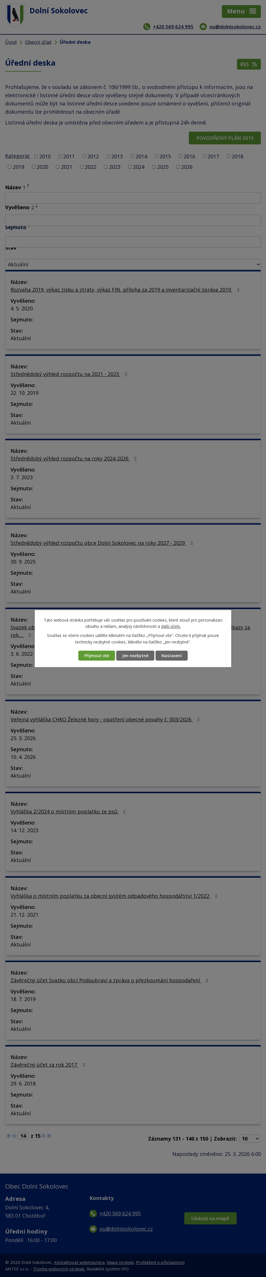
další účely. (171, 626)
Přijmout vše (96, 655)
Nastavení (171, 655)
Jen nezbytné (135, 655)
